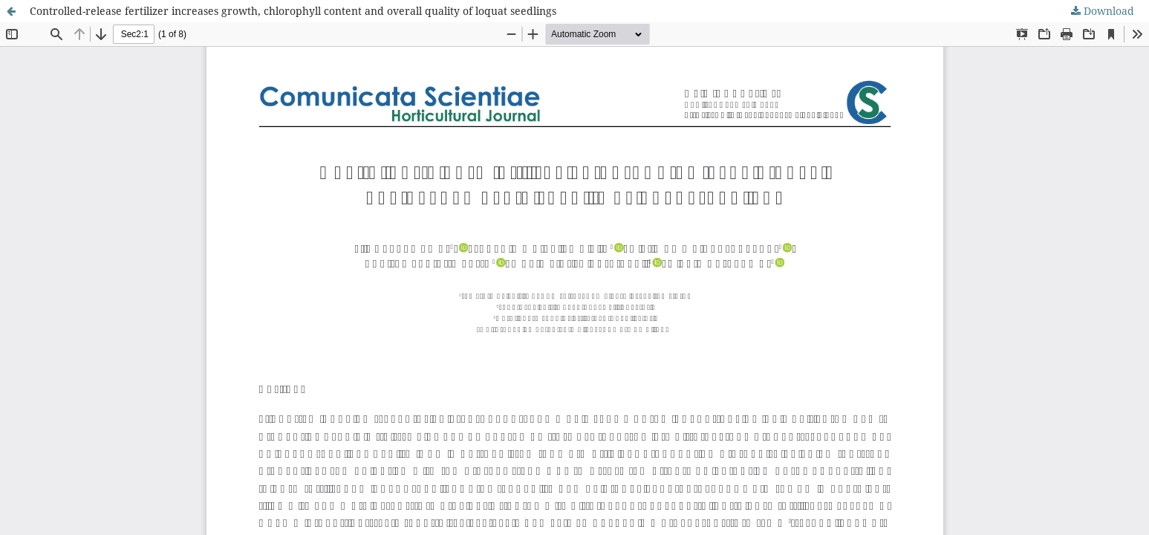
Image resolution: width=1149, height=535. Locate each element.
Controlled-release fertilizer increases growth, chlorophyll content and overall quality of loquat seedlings (293, 11)
